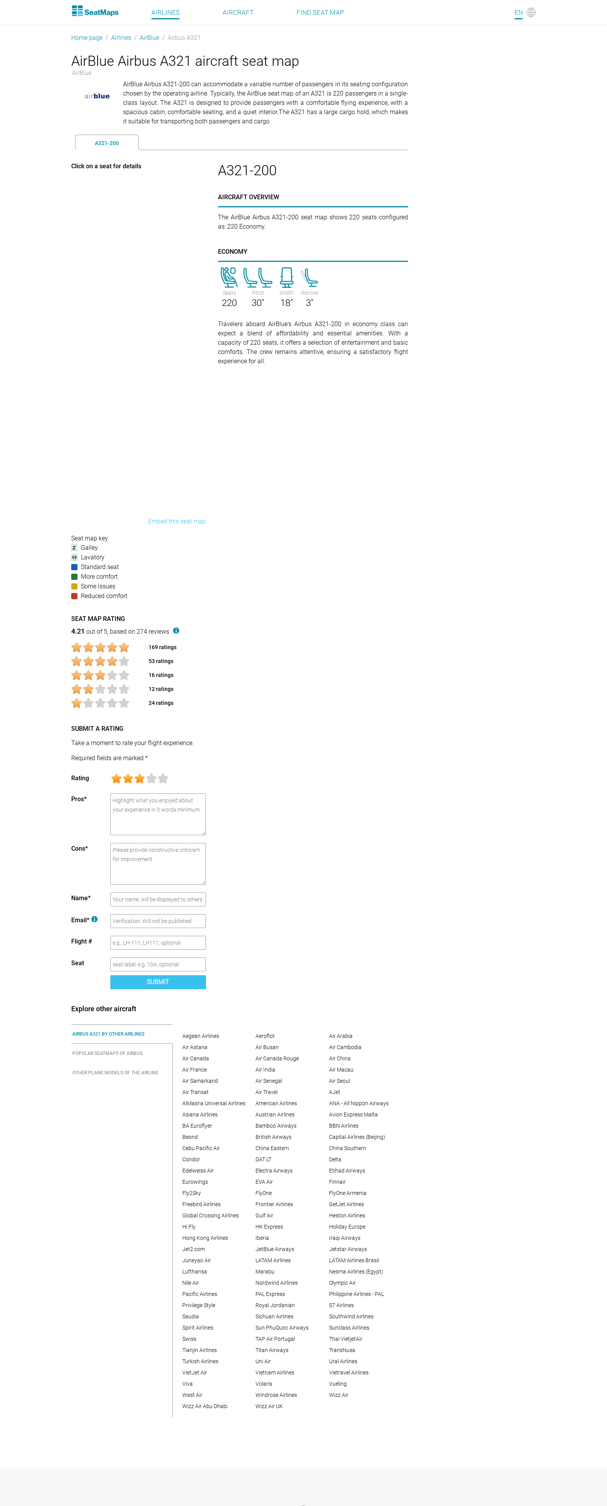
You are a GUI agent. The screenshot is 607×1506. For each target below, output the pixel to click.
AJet (334, 1092)
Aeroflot (265, 1036)
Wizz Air (338, 1395)
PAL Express (270, 1294)
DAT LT (263, 1159)
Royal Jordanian (275, 1305)
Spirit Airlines (197, 1328)
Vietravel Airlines (349, 1372)
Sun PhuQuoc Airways (282, 1328)
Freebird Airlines (201, 1204)
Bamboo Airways (276, 1126)
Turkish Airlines (200, 1361)
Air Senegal (268, 1081)
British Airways (273, 1137)
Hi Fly (188, 1227)
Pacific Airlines (199, 1294)
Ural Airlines (343, 1361)
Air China (340, 1058)
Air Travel (266, 1092)
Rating (80, 778)
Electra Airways (274, 1171)
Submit (158, 982)
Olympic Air (342, 1283)
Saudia (190, 1316)
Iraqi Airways (344, 1238)
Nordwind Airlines (276, 1283)
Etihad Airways (347, 1171)
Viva (187, 1384)
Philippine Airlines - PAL (356, 1294)
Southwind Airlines (351, 1316)
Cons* (79, 848)
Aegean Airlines (200, 1036)
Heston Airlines (347, 1215)
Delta (335, 1159)
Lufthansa (194, 1271)
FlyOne (263, 1193)
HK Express (269, 1227)
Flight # (81, 941)
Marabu (264, 1271)
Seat (77, 963)
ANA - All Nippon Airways (359, 1103)
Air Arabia (341, 1036)
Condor (191, 1159)
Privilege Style (198, 1305)
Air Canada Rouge (277, 1058)
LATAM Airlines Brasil (354, 1260)
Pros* (79, 799)
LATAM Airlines (273, 1260)
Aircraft (238, 12)
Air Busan (267, 1047)
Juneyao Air (196, 1260)
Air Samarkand (200, 1081)
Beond (190, 1137)
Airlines (121, 37)
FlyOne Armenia (348, 1193)
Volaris (263, 1384)
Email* (84, 920)
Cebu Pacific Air (201, 1148)
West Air (192, 1395)
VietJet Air (194, 1372)
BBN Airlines (343, 1126)
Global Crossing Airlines (210, 1215)
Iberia (262, 1238)
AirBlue (149, 37)
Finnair (337, 1182)
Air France (194, 1070)
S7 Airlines (341, 1305)
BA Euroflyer (197, 1126)
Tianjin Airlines (199, 1350)
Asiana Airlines (200, 1114)
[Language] (525, 12)
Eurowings (195, 1182)
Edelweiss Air (198, 1171)
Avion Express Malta (353, 1114)
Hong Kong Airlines (205, 1238)
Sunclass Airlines (349, 1328)
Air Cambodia (345, 1047)
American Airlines (276, 1103)
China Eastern (272, 1148)
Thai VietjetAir (345, 1339)
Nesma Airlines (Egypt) (356, 1271)
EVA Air (264, 1182)
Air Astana (194, 1047)
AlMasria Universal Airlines (213, 1103)
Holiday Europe (347, 1227)
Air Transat (195, 1092)
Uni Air (263, 1361)
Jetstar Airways (348, 1249)
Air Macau (341, 1070)
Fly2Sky (191, 1193)
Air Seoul (339, 1081)
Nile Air (190, 1283)
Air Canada (195, 1058)
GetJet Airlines (346, 1204)
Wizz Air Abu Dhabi (205, 1406)
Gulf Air (264, 1215)
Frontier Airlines (274, 1204)
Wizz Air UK (269, 1406)
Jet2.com (193, 1249)
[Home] (94, 11)
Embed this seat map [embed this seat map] (177, 521)
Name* (81, 898)
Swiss (189, 1339)
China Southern (347, 1148)
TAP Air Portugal (275, 1339)
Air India (265, 1070)
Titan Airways (271, 1350)
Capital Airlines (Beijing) (357, 1137)
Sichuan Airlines (274, 1316)
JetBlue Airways (274, 1249)
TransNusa (342, 1350)
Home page (87, 37)
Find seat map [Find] (320, 12)
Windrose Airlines (276, 1395)
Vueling (338, 1384)
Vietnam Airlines (274, 1372)
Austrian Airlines (275, 1114)
